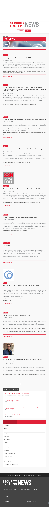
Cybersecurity (6, 436)
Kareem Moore (18, 162)
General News (5, 186)
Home (4, 36)
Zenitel (27, 332)
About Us (6, 494)
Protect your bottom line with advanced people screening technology (21, 414)
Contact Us (6, 501)
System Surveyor (33, 104)
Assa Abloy (34, 328)
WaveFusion (24, 162)
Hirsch (27, 330)
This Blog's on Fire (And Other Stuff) (11, 464)
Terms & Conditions (16, 487)
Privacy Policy (5, 487)
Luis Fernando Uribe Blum (28, 71)
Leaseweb (23, 258)
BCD (37, 328)
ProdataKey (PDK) (12, 104)
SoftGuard (18, 72)
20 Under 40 (6, 450)
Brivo (9, 71)
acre (9, 328)
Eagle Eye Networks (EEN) (10, 162)
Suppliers (4, 282)
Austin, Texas (5, 374)
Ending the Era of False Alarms (12, 400)
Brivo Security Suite (14, 71)
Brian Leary (18, 132)
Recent (24, 421)
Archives (39, 421)
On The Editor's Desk (8, 445)
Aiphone (12, 328)
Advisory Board (7, 499)
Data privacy (10, 258)
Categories (10, 421)
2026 (4, 328)
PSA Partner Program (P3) (41, 331)
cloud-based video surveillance (21, 298)
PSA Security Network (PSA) (8, 332)
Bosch (40, 328)
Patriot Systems (37, 71)
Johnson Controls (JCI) (35, 330)
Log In (28, 30)
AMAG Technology (28, 328)
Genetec (7, 104)
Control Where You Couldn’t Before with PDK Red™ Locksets (18, 393)
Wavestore (29, 162)
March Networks (12, 331)
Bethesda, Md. (11, 374)
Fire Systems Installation (8, 456)
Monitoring (5, 356)
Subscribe (21, 30)
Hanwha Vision (21, 330)
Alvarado (22, 328)
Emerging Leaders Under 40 (9, 453)
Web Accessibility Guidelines (25, 487)
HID (25, 330)
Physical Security (32, 202)
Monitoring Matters (6, 242)
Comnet (9, 330)
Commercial (6, 425)
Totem (22, 72)
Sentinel (11, 72)
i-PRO (30, 330)
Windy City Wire (23, 332)
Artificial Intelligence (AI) (11, 132)
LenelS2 (41, 330)
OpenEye (31, 331)
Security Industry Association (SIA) (22, 104)
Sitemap (10, 487)
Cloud (6, 230)
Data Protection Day (17, 258)
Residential (6, 431)
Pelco (34, 331)
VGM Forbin (35, 489)
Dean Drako (10, 230)
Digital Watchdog (14, 330)
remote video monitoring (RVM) (37, 132)
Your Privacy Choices (35, 487)
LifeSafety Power (6, 331)
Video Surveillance (23, 230)
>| (32, 384)
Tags (7, 36)
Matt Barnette (18, 331)
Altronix (19, 328)
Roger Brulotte (28, 258)
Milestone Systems (25, 331)
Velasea (15, 332)
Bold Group (5, 71)
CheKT (19, 71)
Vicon (18, 332)
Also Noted (5, 55)
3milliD (7, 328)
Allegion (15, 328)
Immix (22, 71)
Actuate (4, 132)
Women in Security (7, 461)
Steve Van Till (38, 202)
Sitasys (14, 72)
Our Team (6, 496)
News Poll (27, 202)
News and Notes (7, 459)
